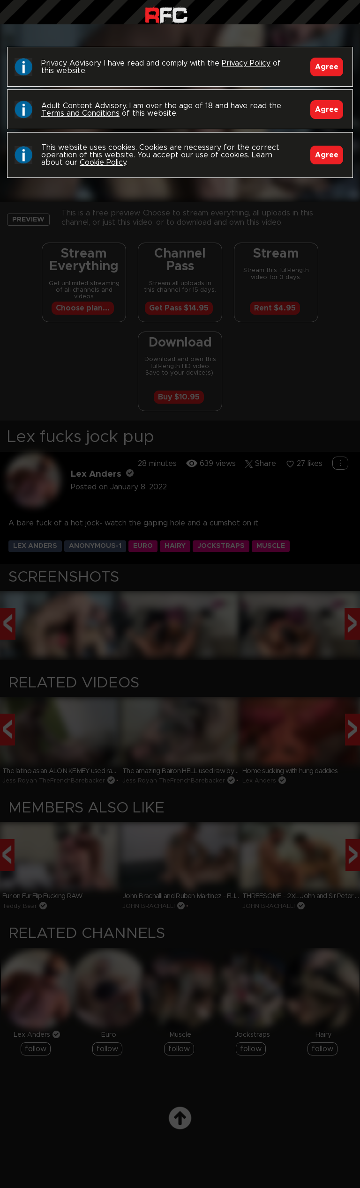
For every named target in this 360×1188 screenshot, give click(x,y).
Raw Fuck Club (166, 14)
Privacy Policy (246, 63)
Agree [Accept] (326, 67)
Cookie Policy (103, 162)
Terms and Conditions (80, 113)
